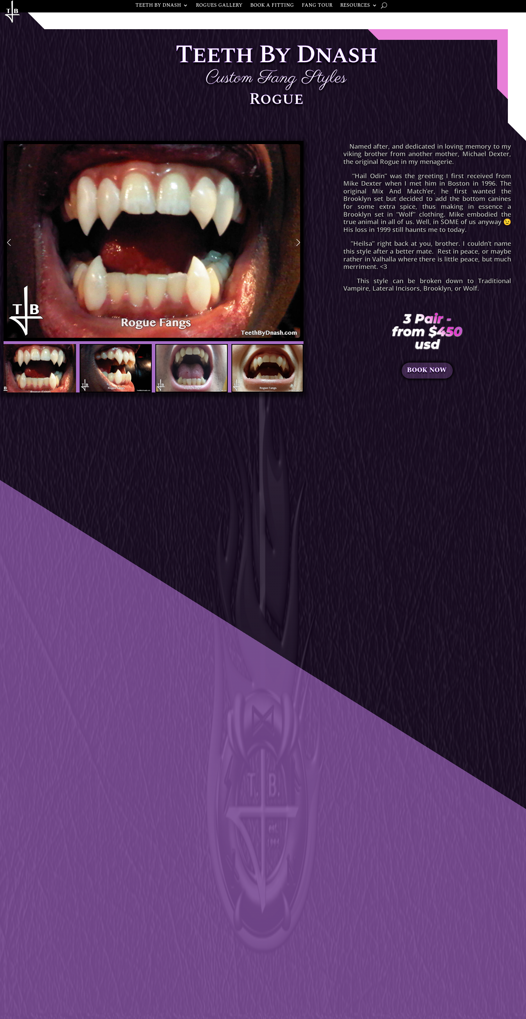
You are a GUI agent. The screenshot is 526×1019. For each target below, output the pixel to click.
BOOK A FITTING (272, 6)
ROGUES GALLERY (219, 6)
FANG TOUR (317, 6)
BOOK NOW (426, 370)
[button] (9, 242)
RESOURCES (355, 6)
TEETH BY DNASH (158, 6)
